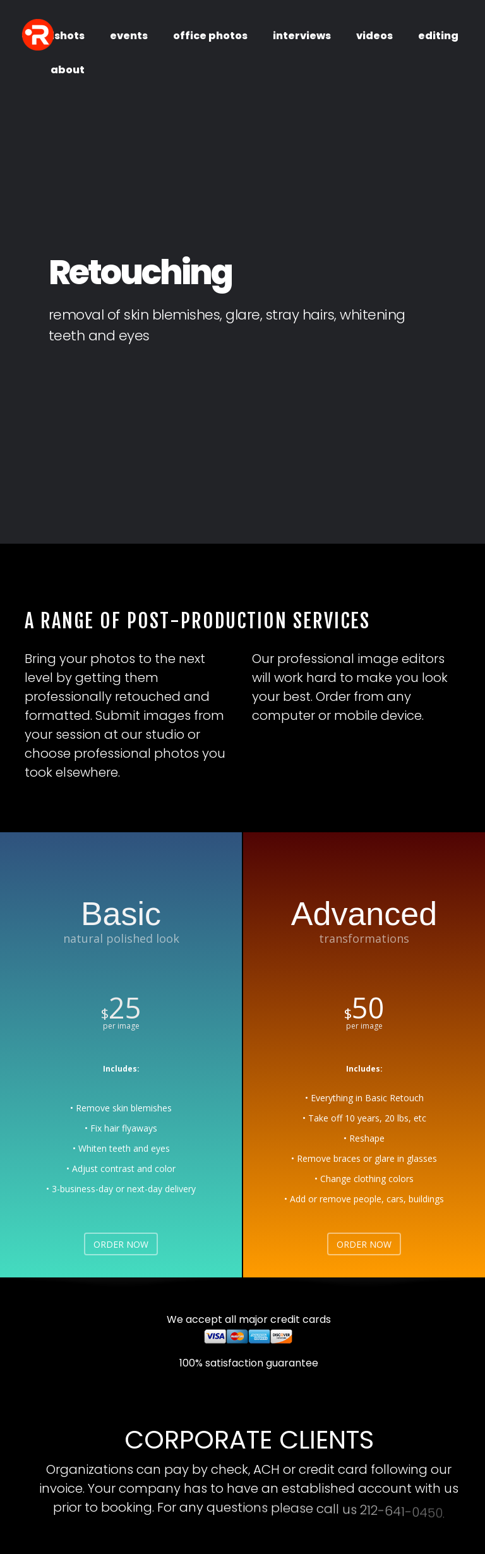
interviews (302, 35)
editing (438, 35)
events (129, 35)
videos (374, 35)
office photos (210, 35)
